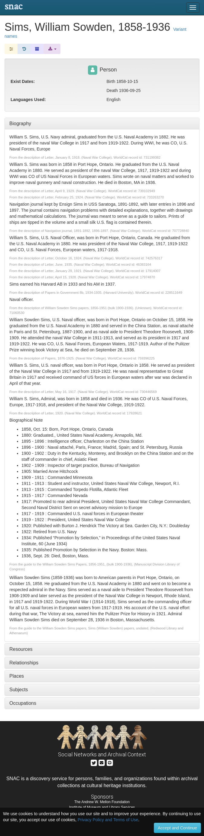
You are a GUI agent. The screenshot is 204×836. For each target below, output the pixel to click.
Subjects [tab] (18, 689)
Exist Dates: (23, 81)
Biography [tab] (20, 123)
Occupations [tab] (22, 703)
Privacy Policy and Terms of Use (108, 819)
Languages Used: (28, 99)
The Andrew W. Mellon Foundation (102, 802)
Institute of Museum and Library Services (102, 807)
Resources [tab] (20, 649)
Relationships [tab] (23, 662)
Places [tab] (16, 676)
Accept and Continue (177, 827)
